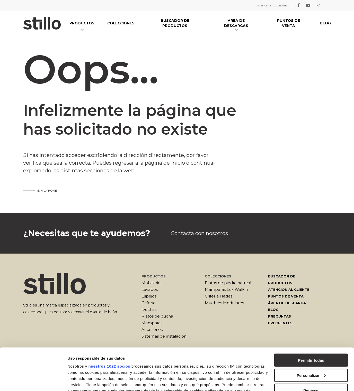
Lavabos (149, 289)
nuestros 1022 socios (109, 324)
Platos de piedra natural (228, 282)
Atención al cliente (288, 289)
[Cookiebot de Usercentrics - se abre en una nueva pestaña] (33, 381)
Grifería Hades (218, 296)
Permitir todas (311, 318)
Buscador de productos (281, 279)
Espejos (148, 296)
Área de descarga (287, 303)
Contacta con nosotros (199, 233)
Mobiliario (151, 282)
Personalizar (311, 333)
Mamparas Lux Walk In (227, 289)
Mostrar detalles (82, 381)
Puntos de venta (286, 296)
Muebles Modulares (224, 302)
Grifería (148, 302)
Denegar (311, 348)
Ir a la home (40, 190)
